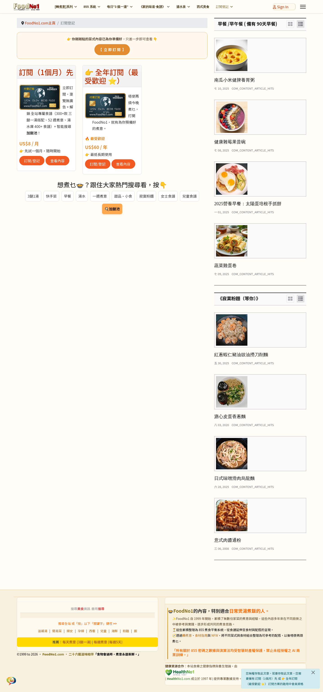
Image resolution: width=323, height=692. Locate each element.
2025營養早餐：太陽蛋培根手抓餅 (248, 203)
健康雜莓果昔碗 (230, 141)
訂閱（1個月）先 (46, 72)
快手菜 (51, 196)
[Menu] (303, 6)
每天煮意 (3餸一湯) (77, 642)
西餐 (92, 631)
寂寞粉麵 (146, 196)
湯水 (81, 196)
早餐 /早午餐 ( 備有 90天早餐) (247, 23)
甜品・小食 (123, 196)
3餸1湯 (33, 196)
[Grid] (290, 24)
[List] (300, 24)
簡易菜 (57, 631)
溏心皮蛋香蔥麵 (230, 416)
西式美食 (203, 7)
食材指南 (201, 635)
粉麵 (126, 631)
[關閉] (313, 672)
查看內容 (57, 160)
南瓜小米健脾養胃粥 (234, 80)
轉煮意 (187, 635)
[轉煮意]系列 (63, 7)
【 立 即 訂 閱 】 (112, 49)
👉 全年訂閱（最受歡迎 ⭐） (111, 76)
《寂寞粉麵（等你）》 (239, 298)
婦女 (70, 631)
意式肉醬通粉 (227, 540)
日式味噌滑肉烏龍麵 (234, 478)
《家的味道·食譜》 (152, 7)
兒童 (103, 631)
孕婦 (81, 631)
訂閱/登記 (32, 160)
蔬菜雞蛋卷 (225, 265)
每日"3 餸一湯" (117, 7)
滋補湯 (42, 631)
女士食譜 (168, 196)
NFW (214, 635)
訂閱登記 (222, 7)
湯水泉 (181, 7)
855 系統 (90, 7)
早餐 (67, 196)
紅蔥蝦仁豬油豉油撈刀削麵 (241, 354)
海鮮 (114, 631)
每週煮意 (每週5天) (108, 642)
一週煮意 (100, 196)
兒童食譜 (189, 196)
